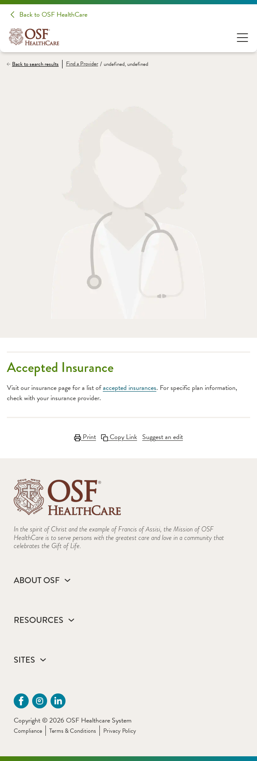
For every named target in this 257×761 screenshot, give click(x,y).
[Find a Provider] (80, 64)
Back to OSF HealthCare (53, 14)
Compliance (28, 730)
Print (85, 437)
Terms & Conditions (72, 730)
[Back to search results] (34, 64)
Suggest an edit (162, 437)
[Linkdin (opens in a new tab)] (58, 700)
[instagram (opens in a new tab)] (39, 700)
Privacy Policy (119, 730)
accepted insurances (129, 388)
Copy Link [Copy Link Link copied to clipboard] (119, 437)
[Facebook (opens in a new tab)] (21, 700)
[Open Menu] (242, 37)
